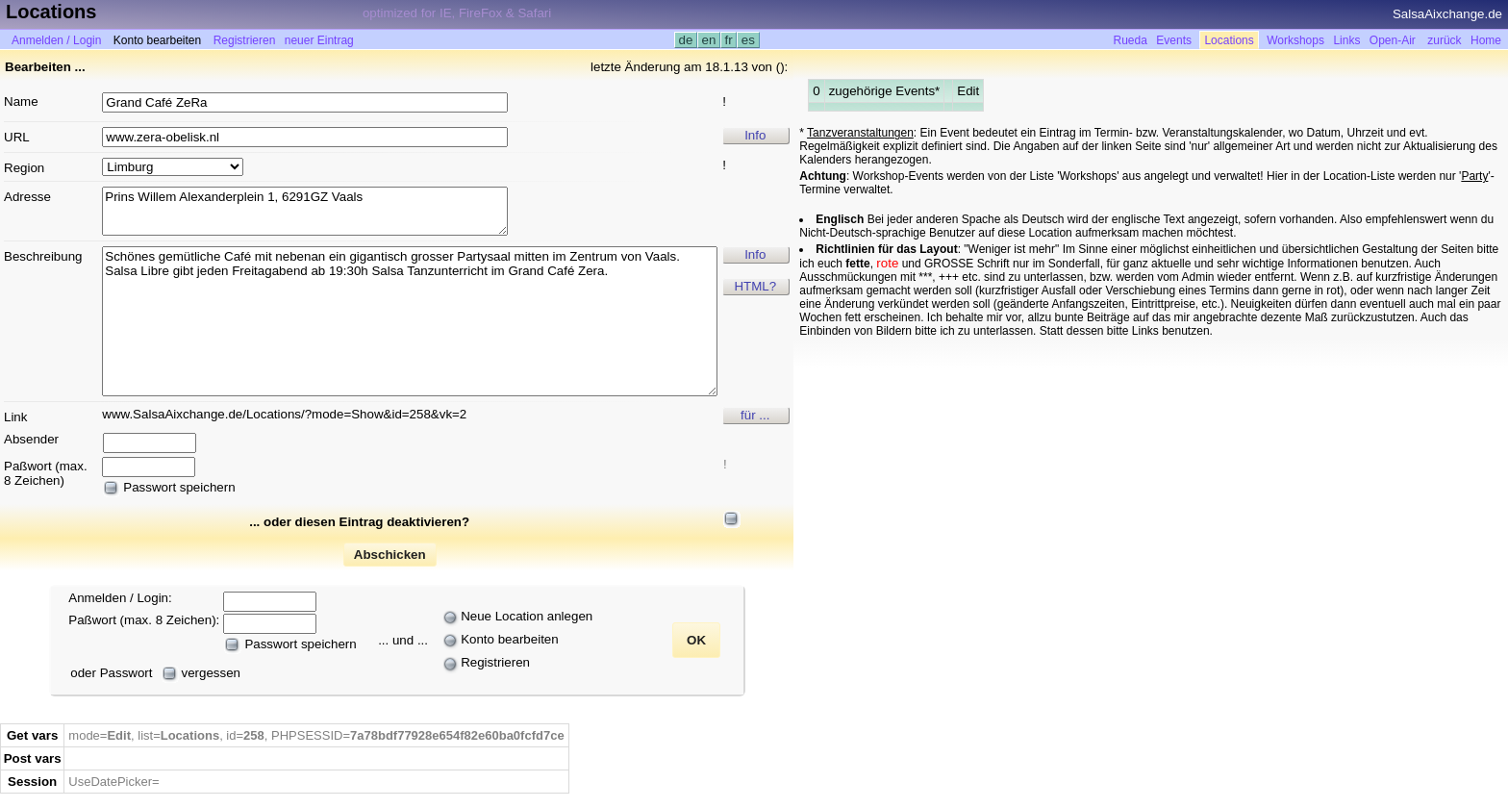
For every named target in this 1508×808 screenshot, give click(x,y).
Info (755, 135)
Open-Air (1393, 40)
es (748, 40)
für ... (755, 415)
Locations (1228, 40)
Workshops (1295, 40)
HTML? (755, 286)
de (685, 40)
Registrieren (245, 40)
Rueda (1130, 40)
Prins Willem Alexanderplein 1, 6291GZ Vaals (304, 211)
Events (1174, 40)
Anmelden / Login (56, 40)
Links (1346, 40)
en (708, 40)
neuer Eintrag (319, 40)
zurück (1444, 40)
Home (1485, 40)
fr (729, 40)
